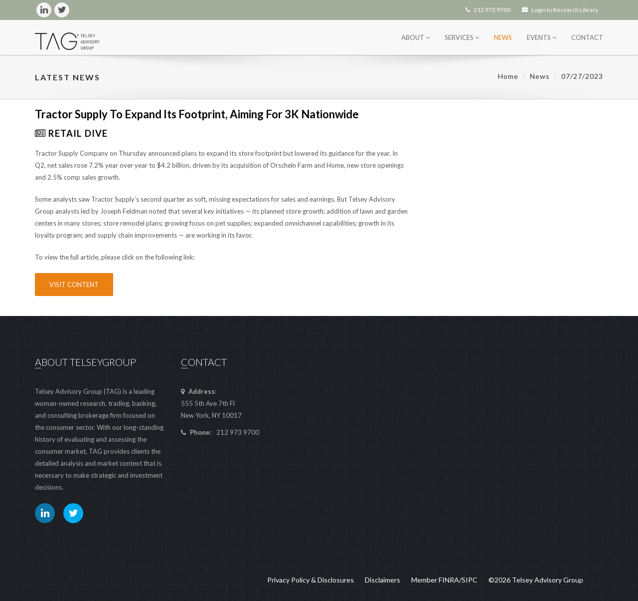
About (415, 37)
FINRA (449, 580)
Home (508, 76)
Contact (587, 37)
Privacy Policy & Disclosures (310, 580)
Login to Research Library (560, 9)
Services (462, 37)
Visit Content (74, 285)
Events (541, 37)
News (503, 37)
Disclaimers (382, 580)
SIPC (470, 580)
